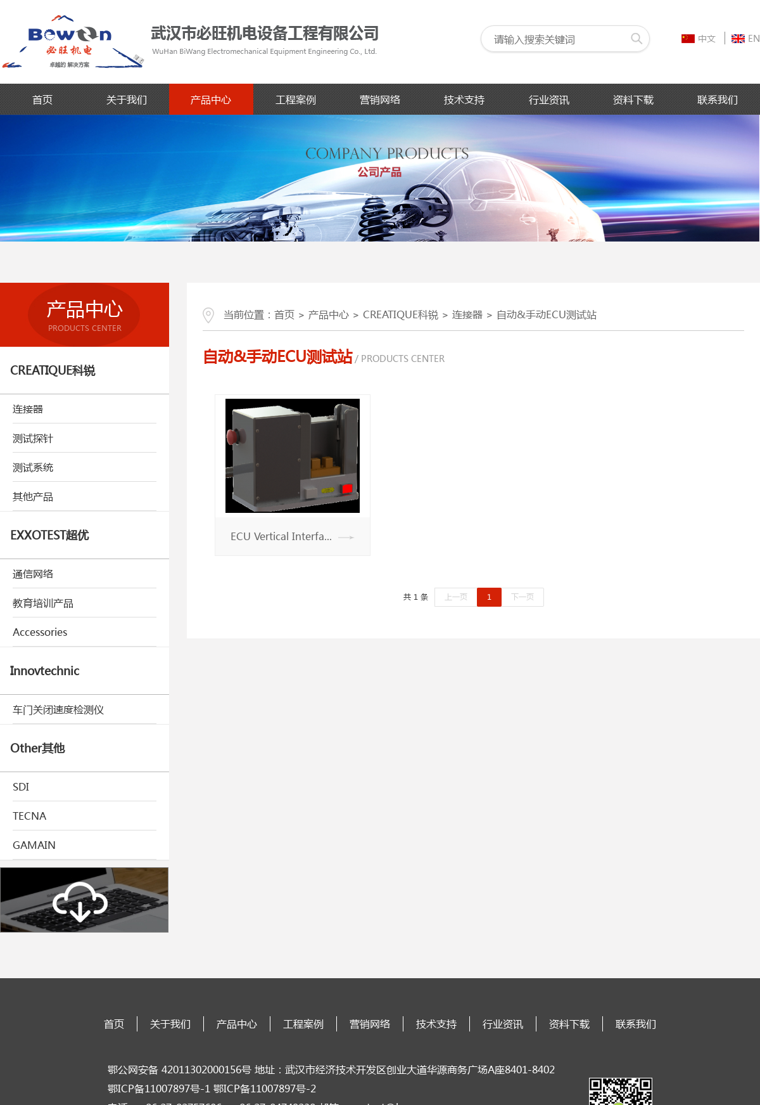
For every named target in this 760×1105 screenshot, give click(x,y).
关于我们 (126, 99)
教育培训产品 (43, 602)
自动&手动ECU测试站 (547, 314)
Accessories (40, 631)
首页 (42, 99)
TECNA (29, 815)
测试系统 (33, 467)
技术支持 (464, 99)
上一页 (456, 596)
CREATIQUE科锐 (52, 370)
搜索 (636, 38)
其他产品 (33, 496)
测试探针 (33, 437)
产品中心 (211, 99)
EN (746, 38)
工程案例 (296, 99)
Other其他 (37, 748)
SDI (21, 786)
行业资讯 (549, 99)
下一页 (522, 596)
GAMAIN (34, 844)
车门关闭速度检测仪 (58, 709)
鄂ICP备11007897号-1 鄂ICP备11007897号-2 (212, 1088)
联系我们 (717, 99)
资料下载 (633, 99)
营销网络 (380, 99)
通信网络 (33, 573)
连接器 (28, 408)
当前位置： (238, 314)
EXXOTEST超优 (49, 535)
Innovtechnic (44, 670)
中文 (698, 38)
